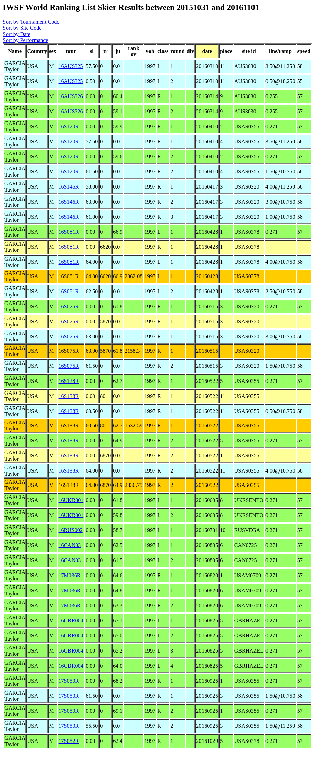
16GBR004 (70, 620)
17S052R (68, 741)
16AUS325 (70, 66)
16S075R (68, 306)
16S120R (68, 126)
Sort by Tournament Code (31, 22)
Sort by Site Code (22, 28)
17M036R (69, 575)
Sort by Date (16, 34)
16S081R (68, 232)
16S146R (68, 187)
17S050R (68, 681)
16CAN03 (69, 545)
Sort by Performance (25, 40)
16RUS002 (70, 530)
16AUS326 (70, 96)
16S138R (68, 381)
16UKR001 (71, 500)
